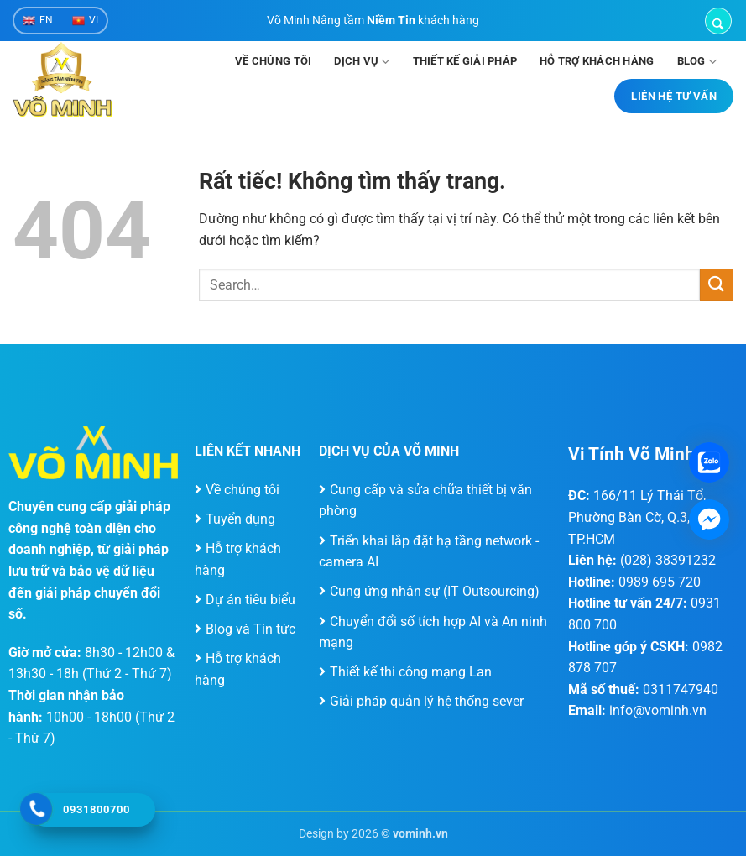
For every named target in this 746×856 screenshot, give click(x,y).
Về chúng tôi (273, 61)
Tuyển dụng (240, 519)
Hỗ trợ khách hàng (597, 61)
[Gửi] (716, 285)
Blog (697, 62)
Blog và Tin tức (250, 629)
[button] (718, 21)
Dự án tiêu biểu (250, 600)
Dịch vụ (361, 62)
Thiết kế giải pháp (465, 61)
